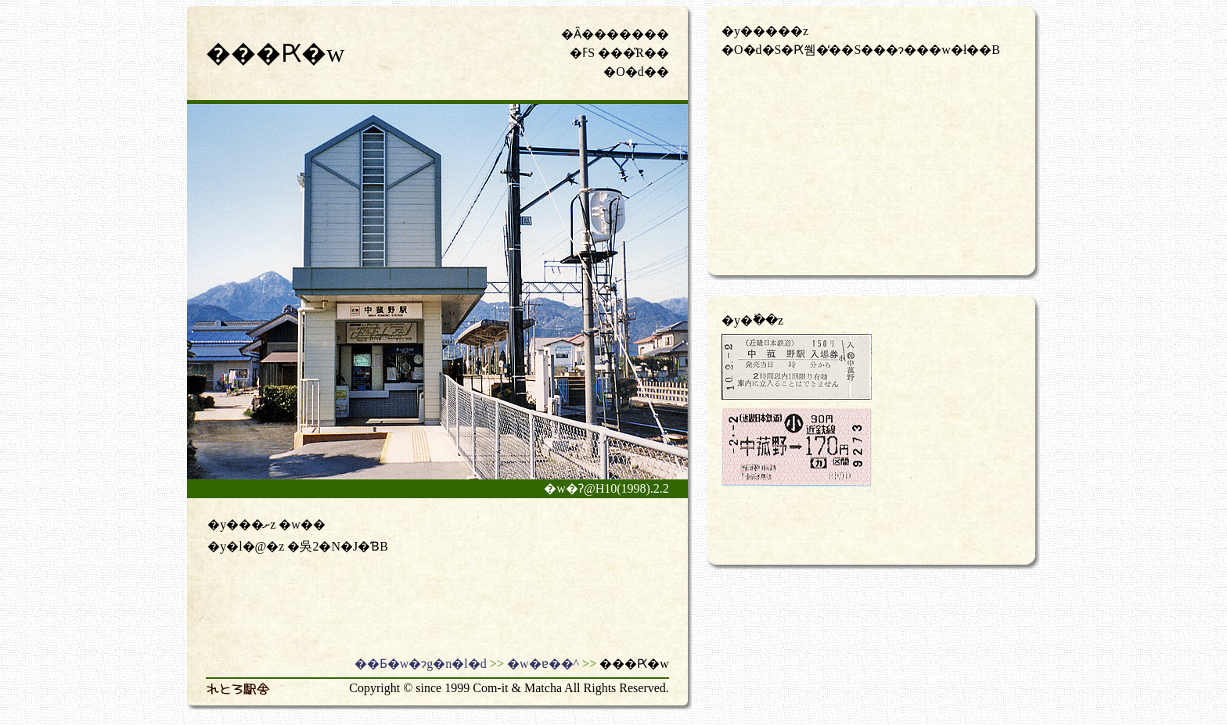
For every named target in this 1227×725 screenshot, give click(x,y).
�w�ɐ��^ (543, 663)
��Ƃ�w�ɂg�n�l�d (420, 663)
